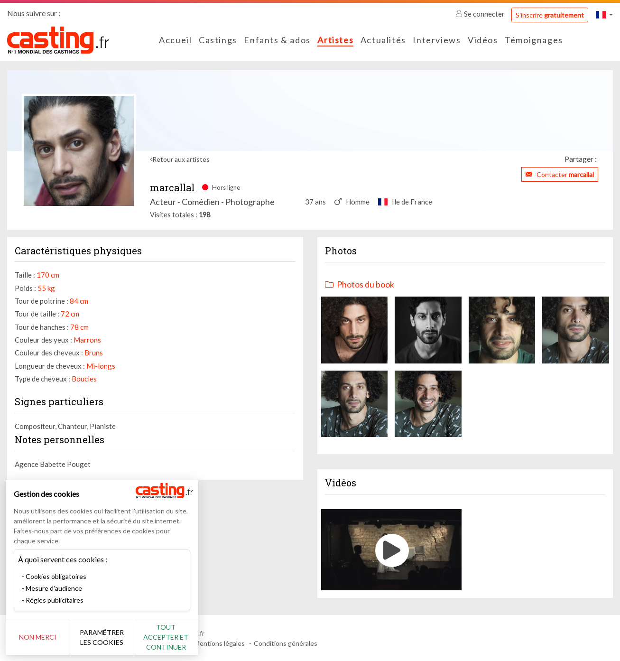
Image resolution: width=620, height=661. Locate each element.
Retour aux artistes (181, 159)
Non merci (39, 637)
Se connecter (480, 13)
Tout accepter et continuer (171, 637)
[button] (604, 14)
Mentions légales (219, 643)
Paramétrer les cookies (105, 637)
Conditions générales (285, 643)
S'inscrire (550, 15)
